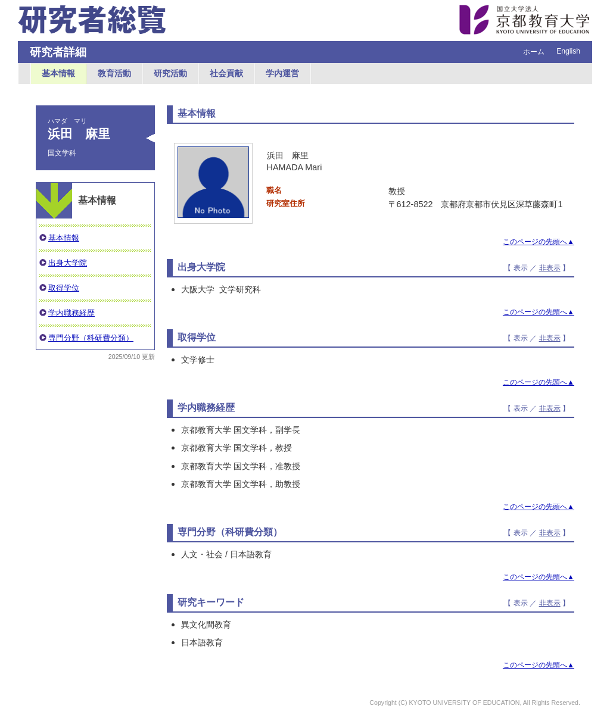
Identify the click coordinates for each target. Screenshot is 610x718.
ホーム (533, 52)
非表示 (550, 268)
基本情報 (58, 73)
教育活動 (114, 73)
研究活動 (170, 73)
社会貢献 (226, 73)
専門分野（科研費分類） (90, 337)
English (568, 51)
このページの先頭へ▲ (538, 242)
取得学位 (63, 287)
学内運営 (282, 73)
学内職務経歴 (71, 312)
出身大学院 (67, 262)
